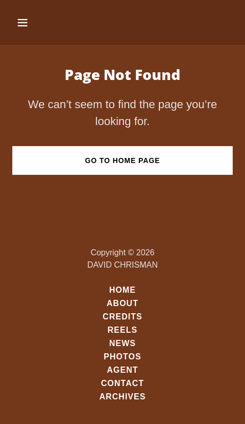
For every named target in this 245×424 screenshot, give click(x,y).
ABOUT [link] (122, 303)
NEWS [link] (122, 343)
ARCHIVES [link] (122, 396)
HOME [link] (122, 290)
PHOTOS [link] (122, 356)
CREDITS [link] (122, 316)
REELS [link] (122, 330)
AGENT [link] (122, 370)
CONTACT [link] (122, 383)
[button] (29, 22)
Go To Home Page (122, 160)
